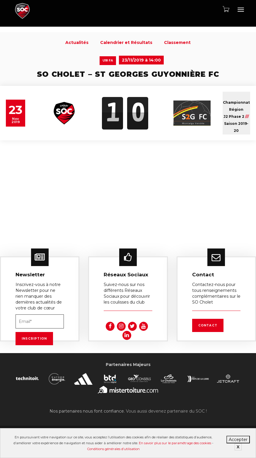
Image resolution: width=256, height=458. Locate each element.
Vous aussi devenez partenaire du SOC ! (166, 411)
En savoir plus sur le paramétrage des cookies (175, 443)
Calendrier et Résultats (126, 42)
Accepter (238, 439)
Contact (207, 325)
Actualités (76, 42)
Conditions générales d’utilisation (113, 449)
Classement (177, 42)
